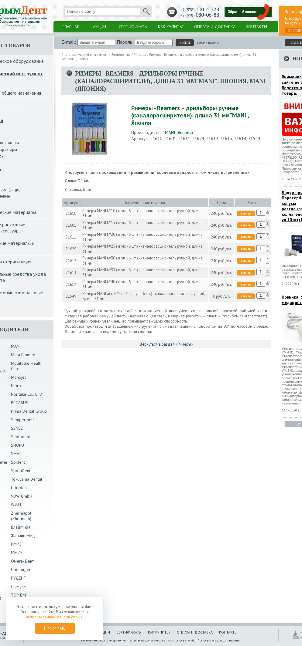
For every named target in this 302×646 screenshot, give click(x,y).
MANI (16, 346)
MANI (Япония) (179, 132)
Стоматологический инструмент (84, 54)
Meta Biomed (23, 354)
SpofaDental (22, 470)
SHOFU (17, 445)
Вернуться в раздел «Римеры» (166, 344)
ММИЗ (16, 552)
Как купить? (171, 26)
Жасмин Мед (23, 535)
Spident (18, 462)
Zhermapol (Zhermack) (21, 515)
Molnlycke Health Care (27, 365)
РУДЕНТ (18, 578)
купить (246, 213)
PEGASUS (19, 402)
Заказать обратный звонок (248, 12)
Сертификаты (133, 26)
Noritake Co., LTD (26, 394)
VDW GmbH (21, 496)
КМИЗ (16, 544)
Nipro (16, 385)
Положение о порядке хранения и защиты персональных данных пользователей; (138, 640)
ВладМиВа (20, 527)
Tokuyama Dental (26, 479)
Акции (99, 26)
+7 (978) (199, 9)
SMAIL (16, 453)
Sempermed (22, 419)
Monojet (18, 377)
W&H (16, 504)
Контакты (256, 26)
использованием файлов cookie (54, 617)
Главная (71, 26)
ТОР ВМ (18, 595)
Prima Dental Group (29, 411)
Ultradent (19, 487)
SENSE (17, 428)
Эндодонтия (121, 54)
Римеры (140, 54)
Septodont (20, 436)
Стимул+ (18, 586)
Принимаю (55, 628)
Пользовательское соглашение (218, 640)
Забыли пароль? (208, 43)
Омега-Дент (22, 561)
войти (185, 42)
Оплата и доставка (214, 26)
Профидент (22, 569)
